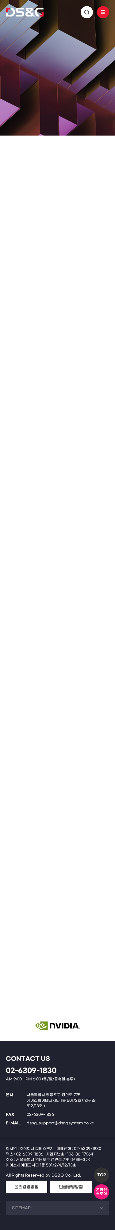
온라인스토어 (101, 1192)
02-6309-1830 (31, 1071)
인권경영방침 (71, 1187)
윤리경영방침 (26, 1187)
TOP (101, 1175)
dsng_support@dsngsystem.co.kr (60, 1123)
